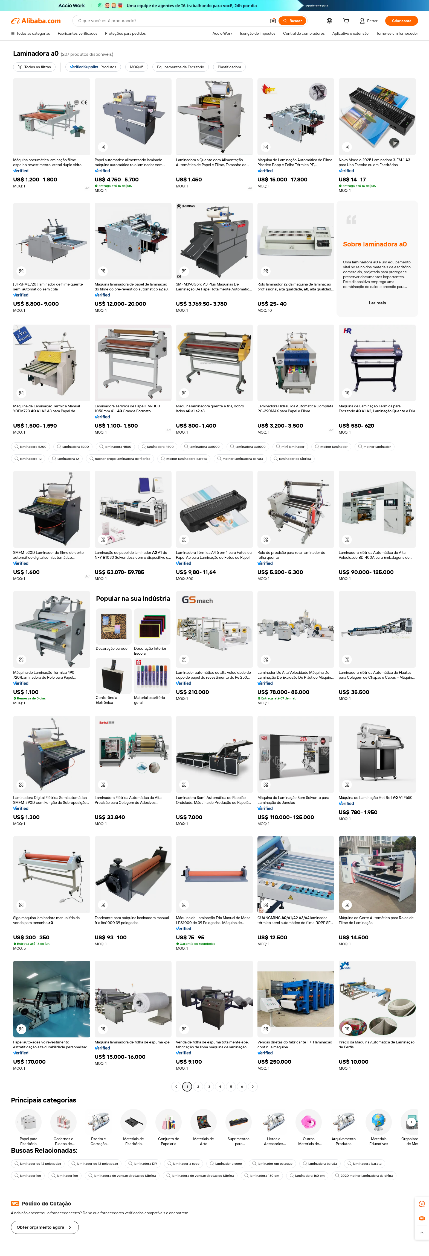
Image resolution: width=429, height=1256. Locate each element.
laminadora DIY (142, 1163)
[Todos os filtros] (34, 67)
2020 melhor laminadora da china (364, 1175)
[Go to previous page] (176, 1087)
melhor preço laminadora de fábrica (119, 459)
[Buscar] (292, 20)
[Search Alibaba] (171, 21)
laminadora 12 (28, 459)
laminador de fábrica (292, 459)
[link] (422, 1204)
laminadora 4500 (115, 447)
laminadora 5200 (31, 447)
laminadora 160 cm (261, 1175)
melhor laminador (331, 447)
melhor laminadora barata (184, 459)
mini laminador (290, 447)
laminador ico (28, 1175)
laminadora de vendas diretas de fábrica (122, 1175)
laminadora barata (320, 1163)
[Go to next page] (253, 1087)
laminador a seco (183, 1163)
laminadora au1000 (202, 447)
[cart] (347, 21)
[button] (273, 20)
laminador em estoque (272, 1163)
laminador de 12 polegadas (38, 1163)
